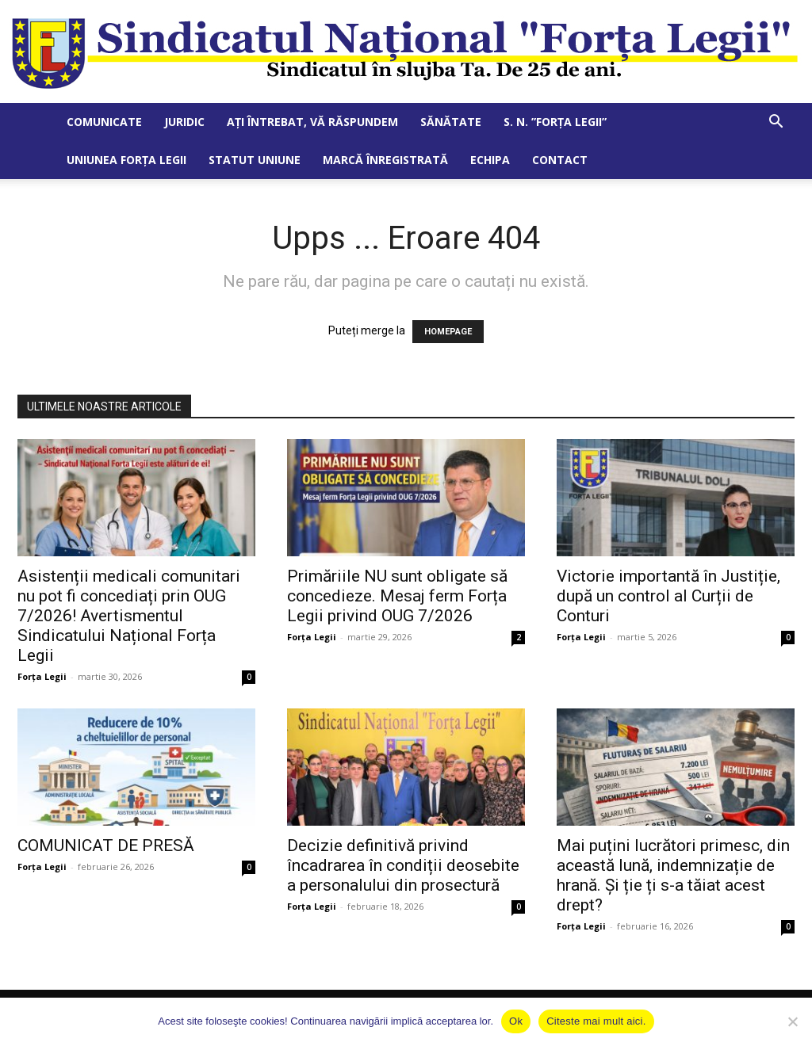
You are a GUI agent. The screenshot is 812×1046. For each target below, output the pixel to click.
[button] (775, 123)
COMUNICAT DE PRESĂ (105, 845)
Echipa (490, 159)
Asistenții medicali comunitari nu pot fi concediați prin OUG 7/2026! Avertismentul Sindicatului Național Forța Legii (128, 616)
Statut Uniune (255, 159)
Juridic (184, 121)
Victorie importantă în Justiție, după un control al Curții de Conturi (668, 596)
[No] (792, 1021)
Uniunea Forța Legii (126, 159)
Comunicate (104, 121)
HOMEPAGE (448, 331)
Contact (560, 159)
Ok (516, 1021)
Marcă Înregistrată (385, 159)
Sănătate (450, 121)
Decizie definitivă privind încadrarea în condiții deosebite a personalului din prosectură (403, 865)
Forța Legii (42, 676)
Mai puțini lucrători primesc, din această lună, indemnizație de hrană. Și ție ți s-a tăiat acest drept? (673, 875)
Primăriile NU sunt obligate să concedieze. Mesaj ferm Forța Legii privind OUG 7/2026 (397, 596)
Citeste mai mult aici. (595, 1021)
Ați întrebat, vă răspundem (312, 121)
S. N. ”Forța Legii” (555, 121)
